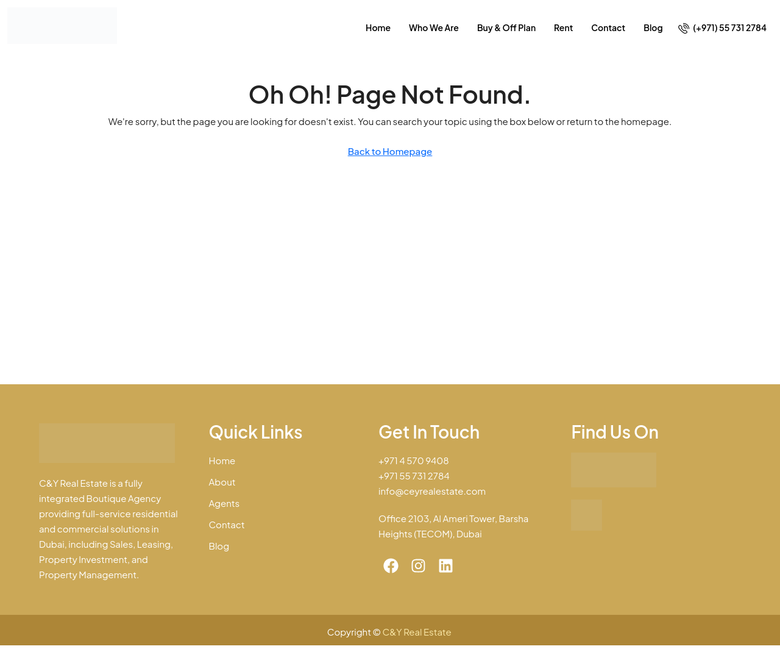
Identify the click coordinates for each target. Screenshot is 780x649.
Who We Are (434, 27)
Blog (653, 27)
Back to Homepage (390, 151)
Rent (563, 27)
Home (378, 27)
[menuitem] (722, 27)
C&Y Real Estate (418, 631)
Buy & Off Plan (506, 27)
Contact (608, 27)
